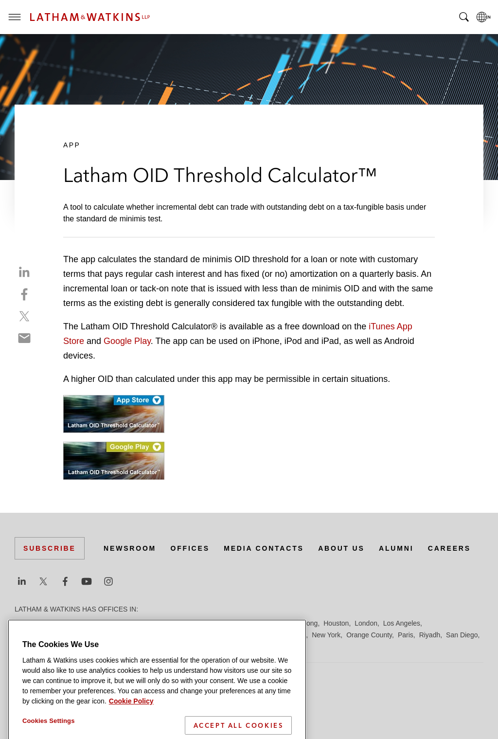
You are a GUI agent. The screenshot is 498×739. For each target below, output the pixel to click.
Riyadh (430, 635)
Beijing (49, 623)
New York (326, 635)
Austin (24, 623)
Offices (190, 548)
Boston (76, 623)
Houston (336, 623)
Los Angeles (401, 623)
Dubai (164, 623)
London (366, 623)
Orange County (369, 635)
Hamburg (264, 623)
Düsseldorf (194, 623)
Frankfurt (230, 623)
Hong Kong (301, 623)
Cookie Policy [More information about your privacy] (131, 716)
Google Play (127, 341)
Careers (449, 548)
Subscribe (49, 548)
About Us (341, 548)
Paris (405, 635)
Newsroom (130, 548)
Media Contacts (263, 548)
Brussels (105, 623)
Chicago (136, 623)
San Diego (462, 635)
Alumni (396, 548)
